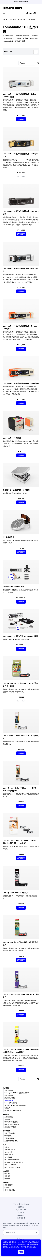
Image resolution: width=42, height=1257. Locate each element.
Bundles (7, 1179)
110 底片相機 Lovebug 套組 (13, 586)
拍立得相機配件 (9, 1138)
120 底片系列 (8, 1152)
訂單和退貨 (21, 1218)
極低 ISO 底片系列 (10, 1165)
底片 (4, 1145)
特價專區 (6, 1171)
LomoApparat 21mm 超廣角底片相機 (16, 1093)
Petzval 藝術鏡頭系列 (11, 1124)
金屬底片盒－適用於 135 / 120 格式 (16, 490)
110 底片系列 (8, 1155)
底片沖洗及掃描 (9, 1190)
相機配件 (7, 1108)
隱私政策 (29, 1244)
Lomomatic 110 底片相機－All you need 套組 (20, 636)
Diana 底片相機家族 (10, 1103)
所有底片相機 (8, 1090)
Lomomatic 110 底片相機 (12, 1110)
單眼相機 (7, 1119)
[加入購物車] (21, 119)
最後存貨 (7, 1173)
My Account (21, 1215)
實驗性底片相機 (9, 1098)
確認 (21, 1252)
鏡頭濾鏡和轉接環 (10, 1127)
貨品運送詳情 (21, 1210)
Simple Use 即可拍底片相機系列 (15, 1105)
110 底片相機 (8, 1100)
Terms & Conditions (21, 1204)
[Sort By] (26, 63)
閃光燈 (6, 1187)
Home (5, 19)
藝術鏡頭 (6, 1114)
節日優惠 (7, 1176)
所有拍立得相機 (9, 1133)
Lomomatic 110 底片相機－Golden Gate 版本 (21, 383)
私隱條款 (21, 1207)
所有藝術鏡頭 (8, 1117)
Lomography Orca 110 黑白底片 (15, 893)
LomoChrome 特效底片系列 (13, 1162)
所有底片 (7, 1147)
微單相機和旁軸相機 (11, 1122)
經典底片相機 (8, 1095)
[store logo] (21, 8)
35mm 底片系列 (9, 1149)
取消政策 (21, 1212)
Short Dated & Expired (12, 1167)
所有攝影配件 (8, 1185)
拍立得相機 (6, 1131)
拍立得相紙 (8, 1136)
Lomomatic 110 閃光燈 (12, 438)
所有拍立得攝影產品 (11, 1141)
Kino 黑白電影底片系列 (11, 1160)
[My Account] (30, 13)
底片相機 (13, 19)
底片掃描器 (8, 1157)
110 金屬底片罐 (8, 537)
